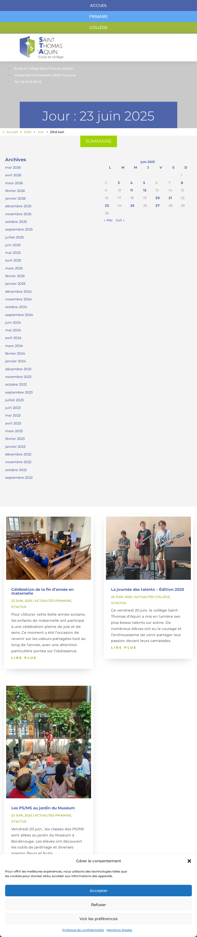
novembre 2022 (18, 462)
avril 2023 (13, 423)
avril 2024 (13, 338)
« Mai (108, 220)
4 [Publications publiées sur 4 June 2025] (131, 183)
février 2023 (15, 439)
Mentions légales (119, 930)
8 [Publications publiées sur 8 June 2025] (182, 183)
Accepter (98, 890)
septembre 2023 (19, 392)
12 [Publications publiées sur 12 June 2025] (144, 190)
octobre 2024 (16, 307)
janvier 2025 (15, 283)
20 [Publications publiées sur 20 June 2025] (157, 198)
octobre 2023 (16, 384)
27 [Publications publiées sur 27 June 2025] (157, 205)
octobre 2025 (16, 222)
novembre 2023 (18, 377)
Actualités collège (152, 597)
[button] (189, 861)
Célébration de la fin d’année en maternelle (42, 591)
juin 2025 (13, 245)
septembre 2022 (19, 477)
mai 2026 (13, 167)
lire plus (24, 658)
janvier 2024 (15, 361)
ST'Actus (18, 607)
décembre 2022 (18, 454)
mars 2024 (14, 346)
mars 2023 (14, 431)
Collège (98, 27)
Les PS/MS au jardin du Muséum (43, 807)
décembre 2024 (18, 291)
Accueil (98, 5)
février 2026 (15, 191)
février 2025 (15, 276)
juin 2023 (13, 408)
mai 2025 (13, 252)
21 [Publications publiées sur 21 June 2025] (170, 198)
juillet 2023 (14, 400)
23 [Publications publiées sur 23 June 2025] (107, 205)
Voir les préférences (99, 918)
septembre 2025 (19, 229)
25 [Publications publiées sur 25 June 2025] (132, 205)
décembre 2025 (18, 206)
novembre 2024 (18, 299)
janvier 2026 (15, 198)
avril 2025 (13, 260)
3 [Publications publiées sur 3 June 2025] (119, 183)
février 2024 (15, 353)
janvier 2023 (15, 446)
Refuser (98, 904)
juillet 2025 (14, 237)
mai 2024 (13, 330)
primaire (98, 16)
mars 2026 (14, 183)
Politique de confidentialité (83, 930)
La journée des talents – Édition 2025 (147, 589)
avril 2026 (13, 175)
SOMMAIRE (98, 141)
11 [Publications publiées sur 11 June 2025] (131, 190)
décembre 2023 (18, 369)
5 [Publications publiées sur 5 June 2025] (144, 183)
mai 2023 (13, 415)
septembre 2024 (19, 315)
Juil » (120, 220)
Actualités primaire (53, 601)
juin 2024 (13, 322)
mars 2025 (14, 268)
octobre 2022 (16, 470)
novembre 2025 (18, 214)
